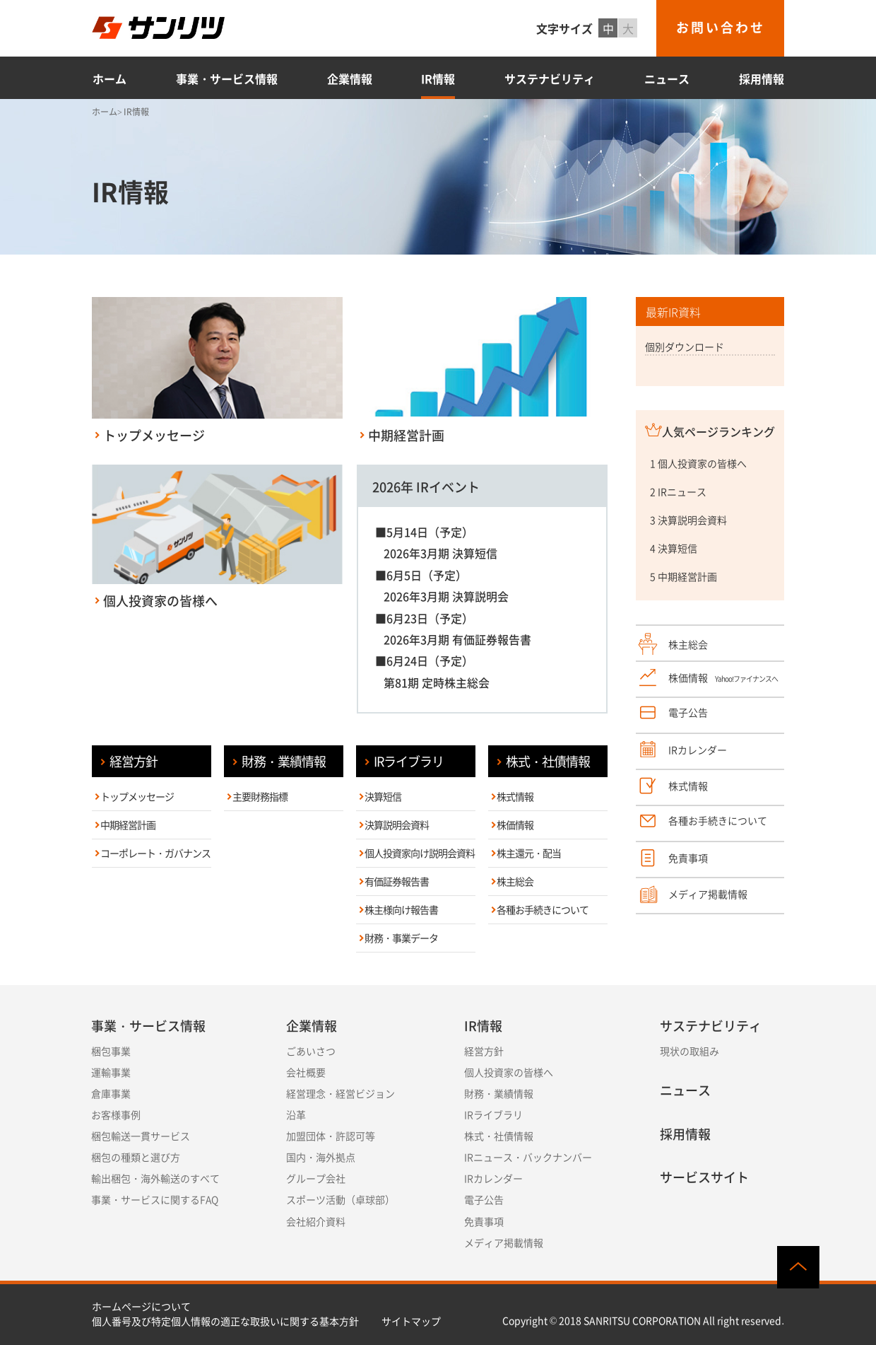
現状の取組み (689, 1051)
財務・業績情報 (284, 761)
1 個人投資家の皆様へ (698, 463)
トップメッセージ (137, 796)
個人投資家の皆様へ (508, 1072)
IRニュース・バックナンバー (528, 1157)
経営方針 (134, 761)
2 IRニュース (678, 491)
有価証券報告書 (397, 881)
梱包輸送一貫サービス (140, 1136)
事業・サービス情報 (227, 78)
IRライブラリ (409, 761)
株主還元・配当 (529, 853)
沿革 (296, 1114)
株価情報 (515, 824)
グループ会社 (315, 1178)
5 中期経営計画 (683, 576)
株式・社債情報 (548, 761)
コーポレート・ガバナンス (155, 853)
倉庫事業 (111, 1093)
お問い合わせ (720, 27)
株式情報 (515, 796)
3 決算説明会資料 (688, 520)
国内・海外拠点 (320, 1157)
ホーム (109, 78)
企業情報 (349, 78)
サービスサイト (704, 1177)
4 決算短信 (673, 548)
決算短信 (383, 796)
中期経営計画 (127, 824)
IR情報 (438, 78)
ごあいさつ (311, 1051)
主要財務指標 (260, 796)
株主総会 (515, 881)
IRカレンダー (493, 1178)
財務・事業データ (401, 938)
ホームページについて (141, 1306)
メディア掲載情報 (503, 1242)
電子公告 (484, 1199)
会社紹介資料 (315, 1221)
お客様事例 (116, 1114)
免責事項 (484, 1221)
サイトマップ (411, 1321)
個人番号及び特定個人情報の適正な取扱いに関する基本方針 (225, 1321)
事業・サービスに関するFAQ (154, 1199)
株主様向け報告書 (401, 909)
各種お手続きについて (542, 909)
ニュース (666, 78)
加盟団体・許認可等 (330, 1136)
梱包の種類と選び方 (135, 1157)
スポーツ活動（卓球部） (340, 1199)
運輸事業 (111, 1072)
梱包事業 (111, 1051)
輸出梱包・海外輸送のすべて (155, 1178)
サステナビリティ (549, 78)
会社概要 (306, 1072)
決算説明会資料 (397, 824)
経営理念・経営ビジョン (340, 1093)
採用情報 (761, 78)
